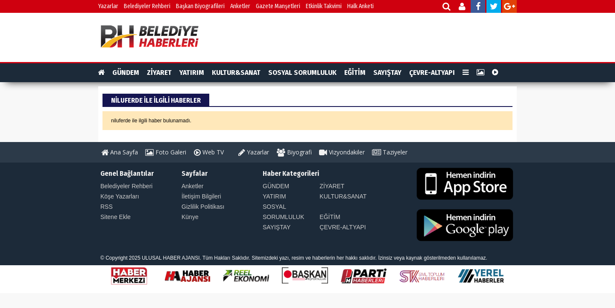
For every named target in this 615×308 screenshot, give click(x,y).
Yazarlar (108, 6)
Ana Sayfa (119, 152)
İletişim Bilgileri (201, 196)
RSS (106, 206)
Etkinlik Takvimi (324, 6)
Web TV (209, 152)
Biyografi (294, 152)
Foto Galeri (165, 152)
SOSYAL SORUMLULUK (302, 72)
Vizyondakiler (342, 152)
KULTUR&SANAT (236, 72)
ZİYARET (159, 72)
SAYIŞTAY (387, 72)
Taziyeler (389, 152)
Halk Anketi (360, 6)
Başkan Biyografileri (200, 6)
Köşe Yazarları (119, 196)
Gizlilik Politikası (203, 206)
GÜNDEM (125, 72)
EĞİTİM (355, 72)
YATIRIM (191, 72)
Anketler (240, 6)
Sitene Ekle (115, 216)
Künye (190, 216)
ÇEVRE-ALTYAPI (432, 72)
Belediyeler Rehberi (147, 6)
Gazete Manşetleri (278, 6)
